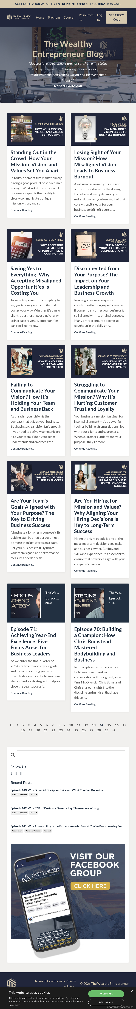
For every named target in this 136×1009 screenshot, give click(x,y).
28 (99, 744)
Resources (85, 17)
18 (22, 744)
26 (83, 744)
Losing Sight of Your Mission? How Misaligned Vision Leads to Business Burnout (98, 165)
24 (68, 744)
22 (53, 744)
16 (117, 739)
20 (38, 744)
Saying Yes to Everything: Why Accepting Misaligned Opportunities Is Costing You (31, 286)
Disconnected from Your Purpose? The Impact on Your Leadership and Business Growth (97, 283)
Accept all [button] (106, 993)
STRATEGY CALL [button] (116, 17)
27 (91, 744)
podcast (33, 809)
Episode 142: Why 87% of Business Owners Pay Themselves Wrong (55, 822)
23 (61, 744)
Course (68, 17)
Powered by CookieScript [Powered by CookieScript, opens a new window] (120, 1007)
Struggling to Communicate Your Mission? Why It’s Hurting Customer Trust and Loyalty (97, 407)
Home (39, 17)
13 (94, 739)
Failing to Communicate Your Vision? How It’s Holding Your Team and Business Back (34, 407)
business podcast (19, 809)
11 (79, 739)
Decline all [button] (106, 1002)
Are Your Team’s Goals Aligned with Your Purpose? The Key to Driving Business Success (33, 524)
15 (109, 739)
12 (86, 739)
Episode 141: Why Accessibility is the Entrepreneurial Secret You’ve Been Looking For (66, 840)
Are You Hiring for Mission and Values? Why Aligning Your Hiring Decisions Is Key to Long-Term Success (98, 527)
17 (124, 739)
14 (101, 739)
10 (71, 739)
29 (106, 744)
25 (76, 744)
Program (53, 17)
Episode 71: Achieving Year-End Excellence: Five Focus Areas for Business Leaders (34, 654)
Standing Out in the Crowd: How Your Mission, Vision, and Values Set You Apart (36, 162)
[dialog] (68, 998)
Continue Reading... (22, 211)
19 (30, 744)
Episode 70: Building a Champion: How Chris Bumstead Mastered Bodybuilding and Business (98, 657)
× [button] (132, 991)
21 (45, 744)
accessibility (17, 845)
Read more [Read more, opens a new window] (14, 1005)
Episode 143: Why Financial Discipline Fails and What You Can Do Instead (58, 804)
